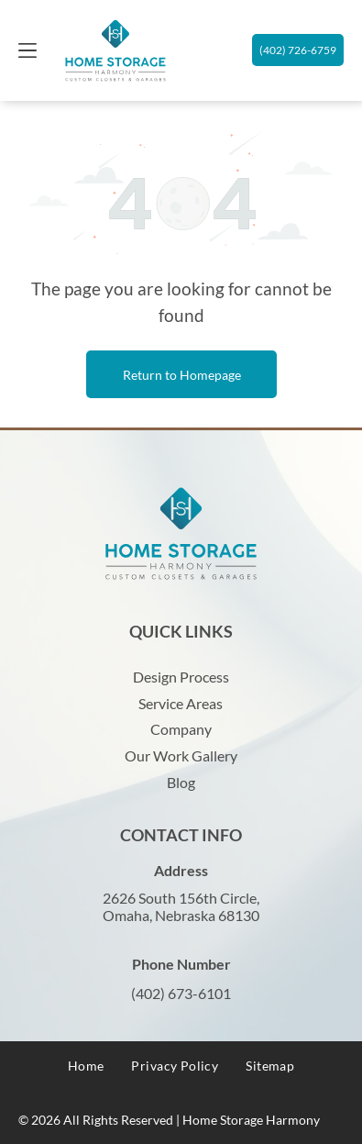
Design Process (181, 676)
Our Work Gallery (181, 755)
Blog (181, 782)
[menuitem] (86, 1065)
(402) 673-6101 (181, 993)
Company (181, 729)
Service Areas (180, 703)
